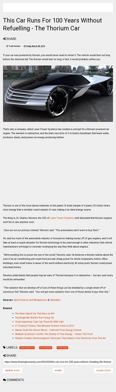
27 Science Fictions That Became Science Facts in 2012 (44, 325)
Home (58, 371)
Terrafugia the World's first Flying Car (34, 317)
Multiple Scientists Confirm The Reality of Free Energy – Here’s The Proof (54, 334)
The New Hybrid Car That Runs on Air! (35, 313)
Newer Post (12, 371)
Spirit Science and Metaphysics (30, 300)
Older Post (103, 371)
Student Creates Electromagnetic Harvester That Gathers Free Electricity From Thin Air (60, 338)
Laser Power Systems (62, 218)
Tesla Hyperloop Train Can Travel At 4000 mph (39, 321)
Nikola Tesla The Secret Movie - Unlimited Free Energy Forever (48, 330)
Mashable (55, 300)
